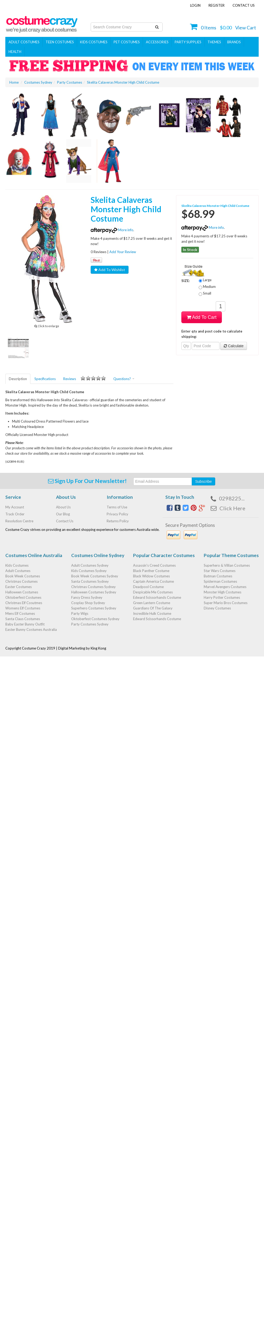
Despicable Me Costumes (153, 592)
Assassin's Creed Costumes (154, 565)
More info (112, 230)
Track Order (15, 514)
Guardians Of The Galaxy (153, 608)
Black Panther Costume (151, 571)
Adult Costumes (24, 42)
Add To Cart (202, 317)
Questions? (123, 379)
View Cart (245, 27)
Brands (234, 42)
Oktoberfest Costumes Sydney (95, 619)
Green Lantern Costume (151, 603)
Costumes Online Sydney (97, 555)
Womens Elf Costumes (22, 608)
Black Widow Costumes (151, 576)
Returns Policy (118, 521)
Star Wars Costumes (219, 571)
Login (195, 5)
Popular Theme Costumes (231, 555)
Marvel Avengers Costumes (225, 587)
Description (18, 379)
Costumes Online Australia (33, 555)
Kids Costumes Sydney (89, 571)
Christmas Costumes (21, 581)
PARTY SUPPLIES (188, 42)
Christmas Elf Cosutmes (23, 603)
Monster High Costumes (222, 592)
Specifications (45, 379)
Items (208, 27)
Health (15, 51)
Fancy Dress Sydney (86, 597)
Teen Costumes (60, 42)
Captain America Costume (153, 581)
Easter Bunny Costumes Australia (31, 629)
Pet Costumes (127, 42)
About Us (63, 507)
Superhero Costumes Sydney (93, 608)
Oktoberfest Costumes (23, 597)
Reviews (84, 378)
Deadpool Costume (148, 587)
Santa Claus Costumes (22, 619)
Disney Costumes (217, 608)
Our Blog (63, 514)
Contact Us (244, 5)
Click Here (232, 508)
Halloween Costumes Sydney (93, 592)
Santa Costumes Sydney (90, 581)
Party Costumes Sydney (90, 624)
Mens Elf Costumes (20, 613)
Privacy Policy (117, 514)
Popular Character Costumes (164, 555)
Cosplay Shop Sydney (88, 603)
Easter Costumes (18, 587)
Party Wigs (79, 613)
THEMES (214, 42)
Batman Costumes (218, 576)
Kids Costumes (93, 42)
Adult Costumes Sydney (90, 565)
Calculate (233, 346)
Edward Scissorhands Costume (157, 597)
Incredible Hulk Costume (152, 613)
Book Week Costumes (22, 576)
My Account (14, 507)
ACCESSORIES (157, 42)
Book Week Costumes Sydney (94, 576)
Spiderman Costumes (220, 581)
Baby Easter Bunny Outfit (25, 624)
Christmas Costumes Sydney (93, 587)
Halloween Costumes (21, 592)
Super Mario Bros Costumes (225, 603)
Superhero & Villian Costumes (227, 565)
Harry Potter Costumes (222, 597)
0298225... (232, 498)
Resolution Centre (19, 521)
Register (217, 5)
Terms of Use (117, 507)
